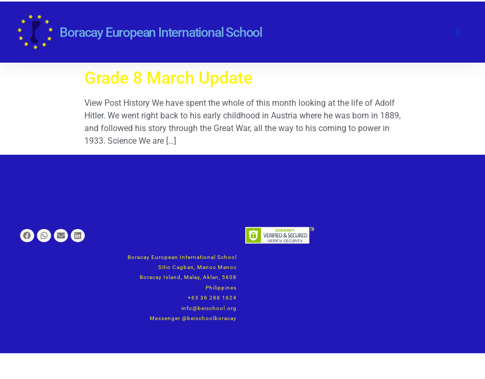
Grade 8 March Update (168, 78)
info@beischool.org (209, 308)
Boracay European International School (161, 32)
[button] (457, 32)
